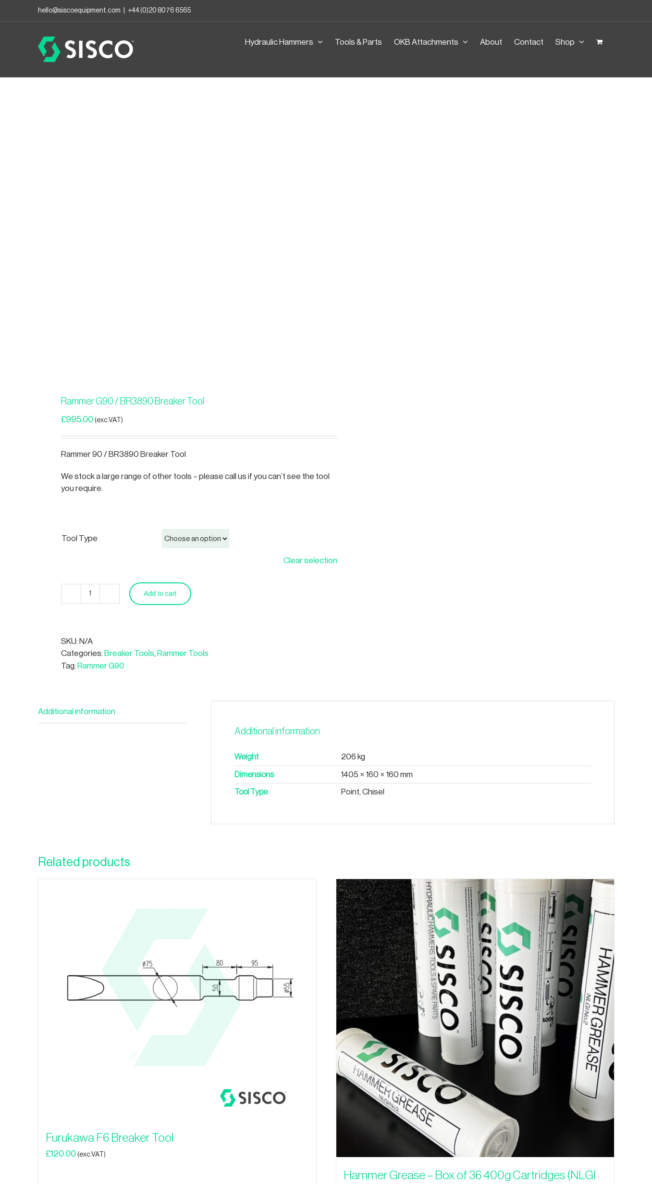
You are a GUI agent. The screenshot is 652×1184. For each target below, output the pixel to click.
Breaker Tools (129, 653)
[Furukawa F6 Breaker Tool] (177, 999)
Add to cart (160, 593)
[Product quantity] (90, 594)
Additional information (76, 711)
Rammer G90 (100, 666)
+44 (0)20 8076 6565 (159, 10)
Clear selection (310, 560)
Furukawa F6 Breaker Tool (109, 1138)
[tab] (113, 712)
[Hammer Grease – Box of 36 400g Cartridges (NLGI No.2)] (475, 1018)
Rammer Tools (183, 653)
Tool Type (80, 538)
